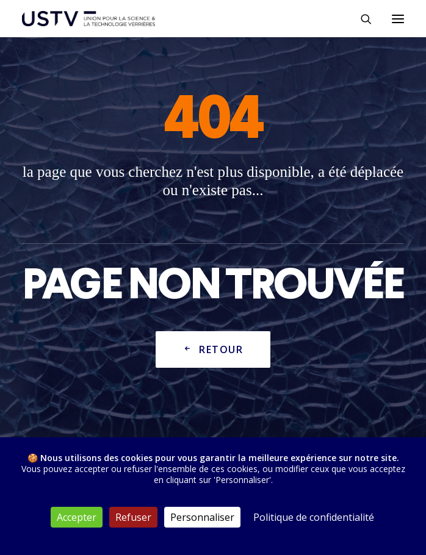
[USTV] (88, 18)
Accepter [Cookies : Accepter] (76, 517)
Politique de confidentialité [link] (313, 517)
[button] (398, 18)
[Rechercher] (361, 18)
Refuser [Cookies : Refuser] (133, 517)
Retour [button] (213, 350)
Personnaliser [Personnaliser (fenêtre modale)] (202, 517)
